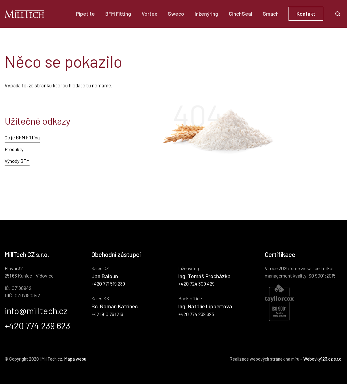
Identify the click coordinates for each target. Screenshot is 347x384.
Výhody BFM (17, 161)
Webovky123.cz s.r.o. (322, 359)
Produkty (14, 149)
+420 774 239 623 (37, 325)
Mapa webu (75, 359)
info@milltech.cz (36, 310)
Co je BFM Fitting (22, 137)
